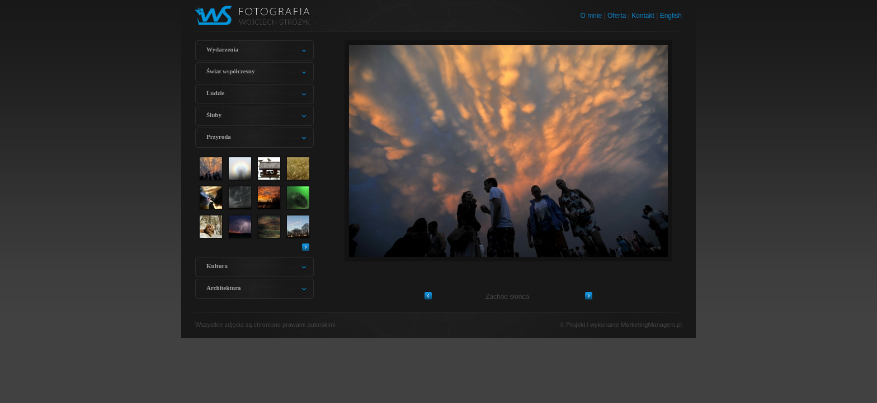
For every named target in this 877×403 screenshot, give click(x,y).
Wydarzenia (222, 49)
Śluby (213, 114)
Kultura (217, 266)
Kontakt (642, 16)
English (671, 16)
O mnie (591, 16)
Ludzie (215, 93)
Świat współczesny (230, 71)
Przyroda (218, 136)
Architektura (223, 287)
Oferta (616, 16)
